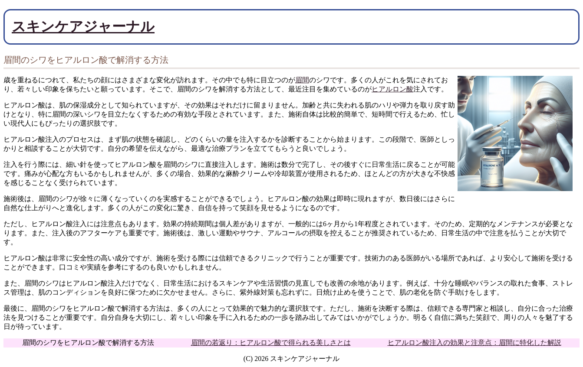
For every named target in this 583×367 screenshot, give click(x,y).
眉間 (302, 80)
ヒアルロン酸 (392, 89)
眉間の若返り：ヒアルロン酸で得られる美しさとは (271, 342)
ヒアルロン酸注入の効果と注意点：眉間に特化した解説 (474, 342)
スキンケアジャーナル (83, 26)
